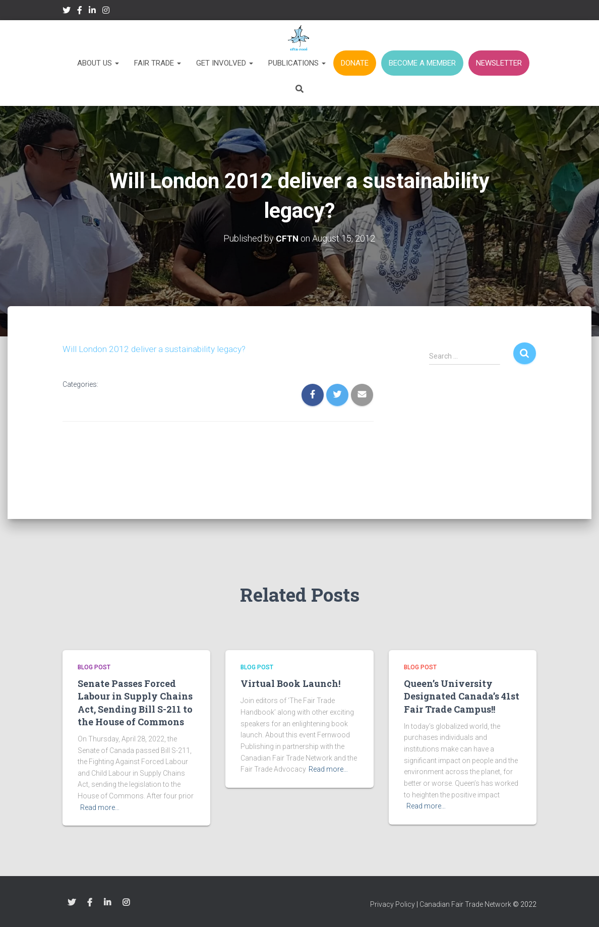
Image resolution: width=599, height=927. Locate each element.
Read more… (99, 807)
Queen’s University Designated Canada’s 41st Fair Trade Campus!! (461, 696)
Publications (297, 63)
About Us (98, 63)
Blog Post (94, 667)
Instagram (105, 11)
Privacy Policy (392, 904)
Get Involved (224, 63)
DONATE (355, 63)
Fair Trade (157, 63)
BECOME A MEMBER (422, 63)
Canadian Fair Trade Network (465, 904)
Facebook (79, 11)
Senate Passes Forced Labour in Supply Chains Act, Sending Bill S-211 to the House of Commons (135, 702)
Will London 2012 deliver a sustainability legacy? (157, 348)
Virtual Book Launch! (290, 683)
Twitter (67, 11)
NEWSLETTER (499, 63)
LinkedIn (92, 11)
